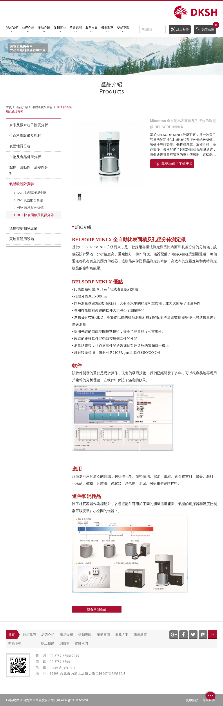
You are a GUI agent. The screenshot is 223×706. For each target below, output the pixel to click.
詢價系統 (206, 28)
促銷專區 (60, 27)
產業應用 (75, 27)
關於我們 (12, 27)
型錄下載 (123, 27)
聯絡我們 (81, 643)
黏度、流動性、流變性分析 (28, 170)
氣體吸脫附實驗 (21, 184)
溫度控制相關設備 (23, 228)
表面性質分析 (20, 146)
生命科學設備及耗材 (25, 135)
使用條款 (192, 700)
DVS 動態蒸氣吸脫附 (32, 193)
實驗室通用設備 (21, 239)
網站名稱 (195, 12)
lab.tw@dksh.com (62, 668)
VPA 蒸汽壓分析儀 (30, 207)
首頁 (11, 635)
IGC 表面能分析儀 (30, 200)
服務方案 (91, 27)
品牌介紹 (28, 27)
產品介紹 (44, 27)
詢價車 (64, 643)
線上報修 (180, 29)
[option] (108, 154)
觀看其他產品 (97, 609)
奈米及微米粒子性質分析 (28, 125)
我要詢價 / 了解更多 (174, 163)
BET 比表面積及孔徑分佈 (35, 215)
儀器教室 (107, 27)
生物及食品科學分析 (25, 157)
